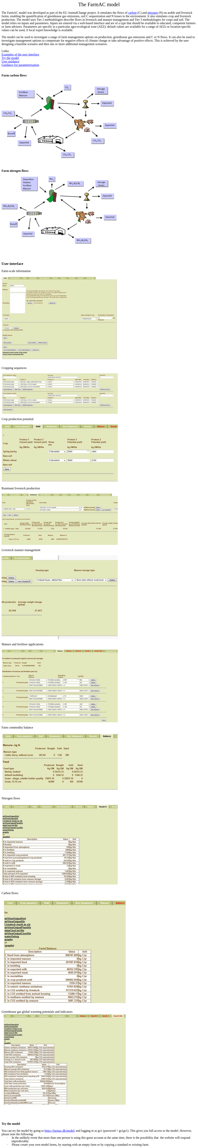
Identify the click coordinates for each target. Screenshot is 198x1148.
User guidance (10, 61)
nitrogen (153, 12)
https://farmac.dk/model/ (59, 1130)
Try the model (10, 58)
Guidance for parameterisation (20, 65)
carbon (132, 12)
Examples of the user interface (20, 54)
